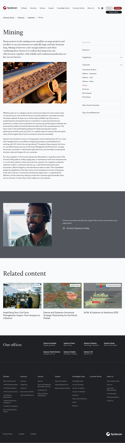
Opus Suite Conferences (79, 399)
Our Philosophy (111, 394)
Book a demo (113, 12)
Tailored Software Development (43, 395)
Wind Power (86, 97)
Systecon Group (8, 17)
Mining (84, 85)
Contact (118, 8)
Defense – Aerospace (89, 74)
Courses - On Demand (78, 392)
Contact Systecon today (77, 228)
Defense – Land (87, 77)
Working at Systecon (113, 397)
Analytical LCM (42, 390)
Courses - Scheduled (78, 388)
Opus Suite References (91, 112)
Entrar (109, 8)
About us (109, 385)
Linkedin (33, 434)
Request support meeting (62, 388)
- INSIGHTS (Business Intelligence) (9, 402)
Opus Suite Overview (9, 381)
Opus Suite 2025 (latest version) (10, 411)
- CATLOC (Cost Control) (10, 392)
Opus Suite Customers (90, 105)
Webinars (75, 406)
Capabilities (86, 57)
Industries (31, 17)
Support (51, 8)
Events (74, 402)
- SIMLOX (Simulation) (9, 388)
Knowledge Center (63, 8)
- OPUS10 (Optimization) (10, 385)
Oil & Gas (85, 89)
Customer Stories (78, 8)
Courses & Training (77, 385)
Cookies (21, 434)
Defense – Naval (87, 81)
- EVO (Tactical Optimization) (7, 396)
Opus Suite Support (61, 381)
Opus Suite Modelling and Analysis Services (44, 386)
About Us (91, 8)
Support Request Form (61, 385)
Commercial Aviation (89, 70)
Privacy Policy (7, 434)
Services (42, 8)
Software (24, 8)
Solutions (33, 8)
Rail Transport (87, 93)
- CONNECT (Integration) (10, 406)
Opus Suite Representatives (111, 389)
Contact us (110, 401)
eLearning (75, 395)
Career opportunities (113, 381)
